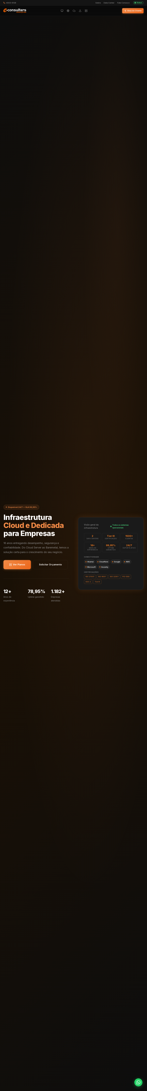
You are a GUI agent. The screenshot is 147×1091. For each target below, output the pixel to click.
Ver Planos (17, 564)
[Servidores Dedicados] (86, 11)
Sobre (98, 3)
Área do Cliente (133, 11)
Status (138, 3)
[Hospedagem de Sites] (68, 11)
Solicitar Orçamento (50, 564)
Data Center (109, 3)
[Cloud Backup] (80, 11)
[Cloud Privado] (74, 11)
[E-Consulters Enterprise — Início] (14, 10)
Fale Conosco (123, 3)
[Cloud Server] (62, 11)
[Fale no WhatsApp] (138, 1082)
